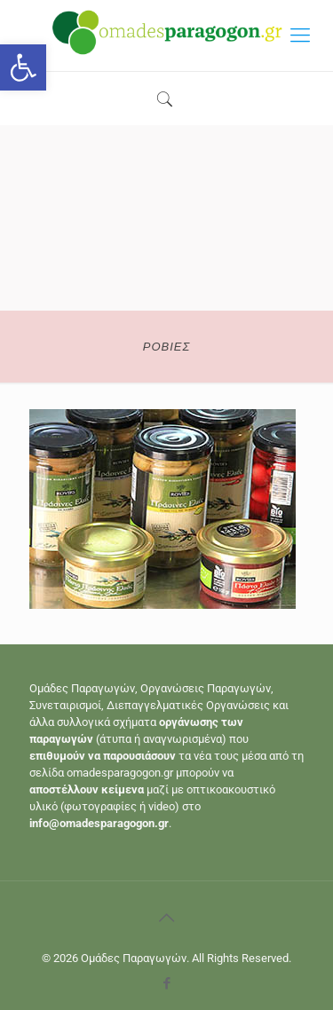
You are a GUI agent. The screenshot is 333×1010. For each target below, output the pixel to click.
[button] (23, 67)
